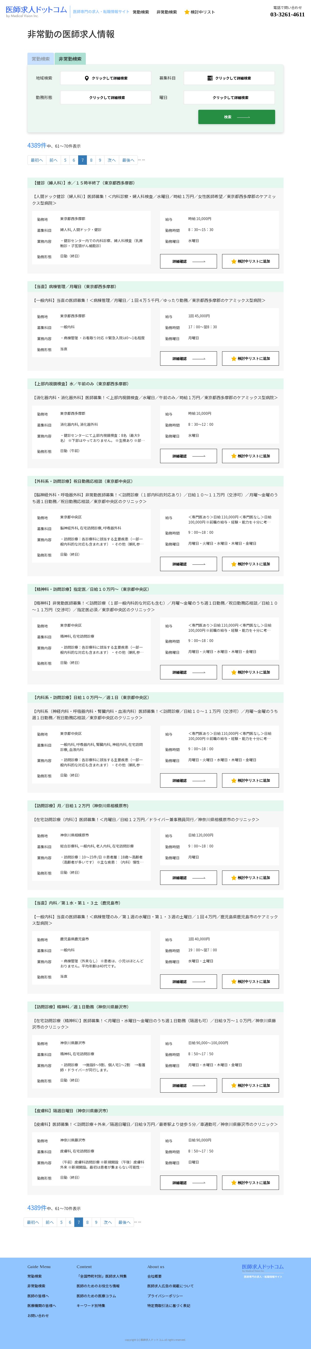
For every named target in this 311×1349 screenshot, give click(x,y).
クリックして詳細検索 (106, 78)
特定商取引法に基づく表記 (168, 1305)
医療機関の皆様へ (41, 1305)
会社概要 (154, 1276)
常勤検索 (141, 12)
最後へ (128, 160)
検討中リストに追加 (250, 261)
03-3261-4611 (287, 14)
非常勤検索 (167, 12)
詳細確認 (179, 261)
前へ (53, 160)
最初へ (37, 160)
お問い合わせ (38, 1315)
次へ (112, 160)
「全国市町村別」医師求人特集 (102, 1276)
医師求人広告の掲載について (170, 1285)
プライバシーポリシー (165, 1295)
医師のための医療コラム (96, 1295)
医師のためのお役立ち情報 (98, 1285)
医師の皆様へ (38, 1295)
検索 (227, 117)
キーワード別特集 (91, 1305)
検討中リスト (199, 12)
